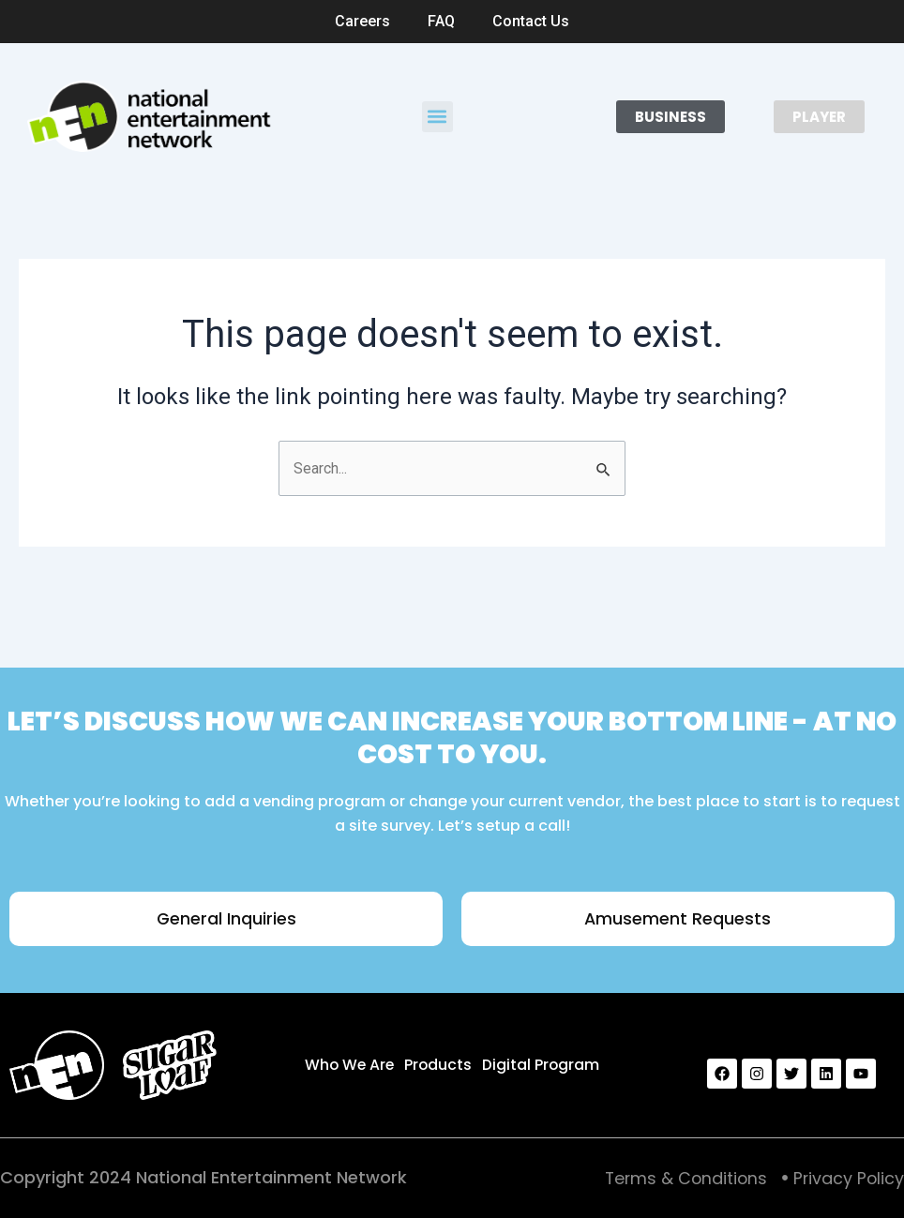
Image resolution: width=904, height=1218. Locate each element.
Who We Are (350, 1064)
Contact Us (530, 21)
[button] (437, 116)
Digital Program (542, 1064)
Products (439, 1064)
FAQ (441, 21)
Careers (362, 21)
